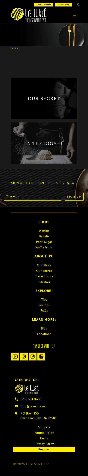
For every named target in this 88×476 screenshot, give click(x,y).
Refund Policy (44, 433)
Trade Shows (44, 276)
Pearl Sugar (44, 242)
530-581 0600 (31, 399)
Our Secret (44, 271)
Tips (44, 299)
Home (13, 48)
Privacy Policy (44, 444)
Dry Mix (44, 236)
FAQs (44, 310)
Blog (44, 328)
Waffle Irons (44, 247)
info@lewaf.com (33, 406)
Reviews (44, 282)
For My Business (44, 5)
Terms (44, 438)
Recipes (44, 305)
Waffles (44, 231)
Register (44, 449)
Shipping (44, 427)
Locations (44, 334)
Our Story (44, 265)
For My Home (63, 5)
